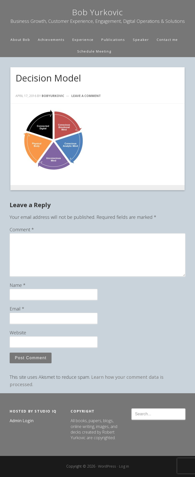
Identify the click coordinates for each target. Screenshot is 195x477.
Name (18, 285)
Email (17, 309)
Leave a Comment (86, 96)
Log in (124, 466)
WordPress (107, 466)
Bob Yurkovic (97, 12)
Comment (22, 229)
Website (18, 333)
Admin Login (22, 420)
